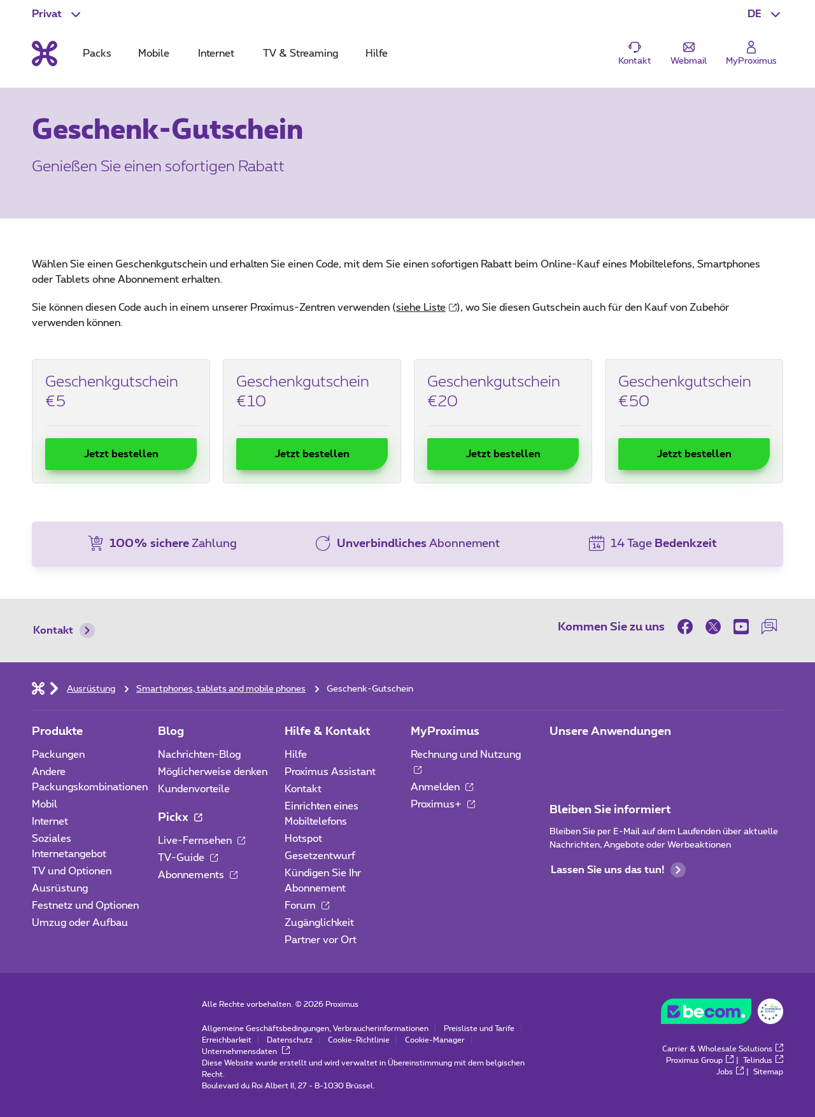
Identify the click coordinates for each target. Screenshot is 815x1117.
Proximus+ (443, 804)
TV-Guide (188, 858)
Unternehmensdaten (246, 1051)
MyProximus (445, 731)
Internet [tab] (216, 53)
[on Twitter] (713, 626)
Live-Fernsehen (201, 841)
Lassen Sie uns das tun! (618, 870)
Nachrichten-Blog (199, 755)
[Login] (751, 54)
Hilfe (296, 755)
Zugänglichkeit (319, 923)
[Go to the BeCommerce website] (722, 1014)
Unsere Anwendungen (610, 731)
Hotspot (303, 839)
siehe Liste (426, 307)
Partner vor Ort (321, 940)
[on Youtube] (741, 626)
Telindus (763, 1060)
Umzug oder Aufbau (80, 923)
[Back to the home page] (44, 53)
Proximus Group (700, 1060)
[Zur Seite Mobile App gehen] (560, 758)
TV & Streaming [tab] (300, 53)
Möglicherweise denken (212, 772)
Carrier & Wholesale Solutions (722, 1049)
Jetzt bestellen (121, 454)
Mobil (44, 804)
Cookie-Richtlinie (359, 1040)
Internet (50, 821)
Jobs (730, 1072)
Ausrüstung (60, 888)
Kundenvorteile (194, 789)
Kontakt (64, 630)
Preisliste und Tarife (479, 1028)
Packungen (58, 755)
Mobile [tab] (153, 53)
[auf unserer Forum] (769, 626)
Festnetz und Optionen (85, 905)
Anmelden (442, 787)
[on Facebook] (688, 626)
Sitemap (768, 1072)
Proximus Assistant (330, 772)
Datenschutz (290, 1040)
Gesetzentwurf (320, 856)
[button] (765, 14)
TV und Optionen (71, 871)
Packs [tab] (97, 53)
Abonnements (197, 875)
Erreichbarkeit (227, 1040)
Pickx (180, 817)
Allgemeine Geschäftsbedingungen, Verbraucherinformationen (315, 1028)
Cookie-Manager (435, 1040)
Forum (307, 905)
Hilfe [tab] (376, 53)
